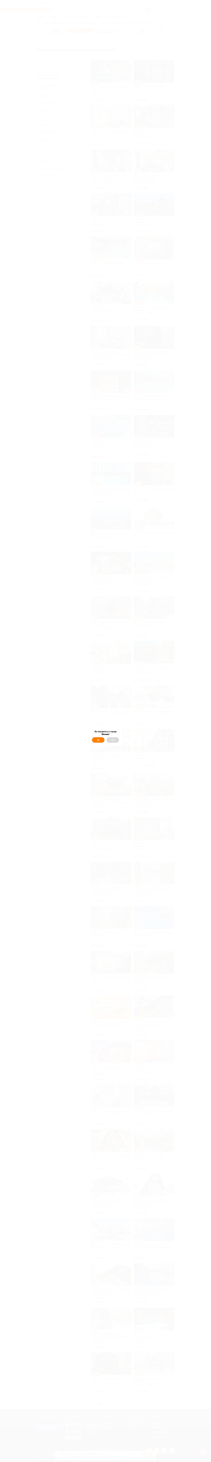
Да (98, 740)
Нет (113, 740)
